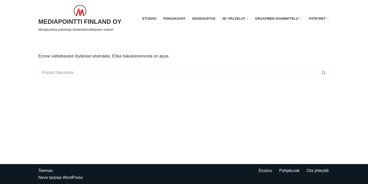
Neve (43, 177)
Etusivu (149, 18)
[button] (247, 18)
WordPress (73, 177)
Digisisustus (203, 18)
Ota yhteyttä (318, 170)
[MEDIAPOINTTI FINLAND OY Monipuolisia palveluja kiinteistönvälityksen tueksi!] (79, 19)
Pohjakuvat (174, 18)
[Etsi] (178, 72)
